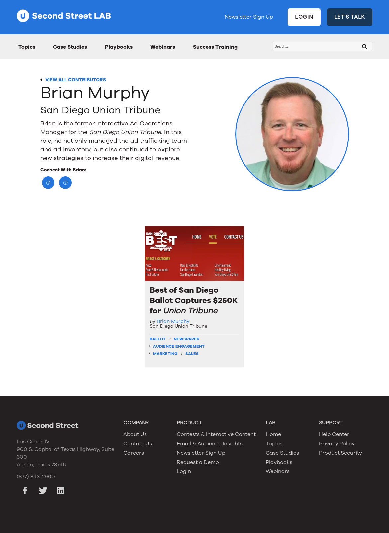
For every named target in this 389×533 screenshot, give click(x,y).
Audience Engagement (179, 346)
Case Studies (70, 47)
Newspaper (186, 339)
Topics (26, 47)
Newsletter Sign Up (249, 17)
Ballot (158, 339)
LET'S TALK (349, 17)
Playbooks (119, 47)
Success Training (215, 47)
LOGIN (304, 17)
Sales (192, 353)
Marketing (165, 353)
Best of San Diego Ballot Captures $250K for (194, 300)
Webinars (162, 47)
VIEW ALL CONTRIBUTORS (75, 80)
